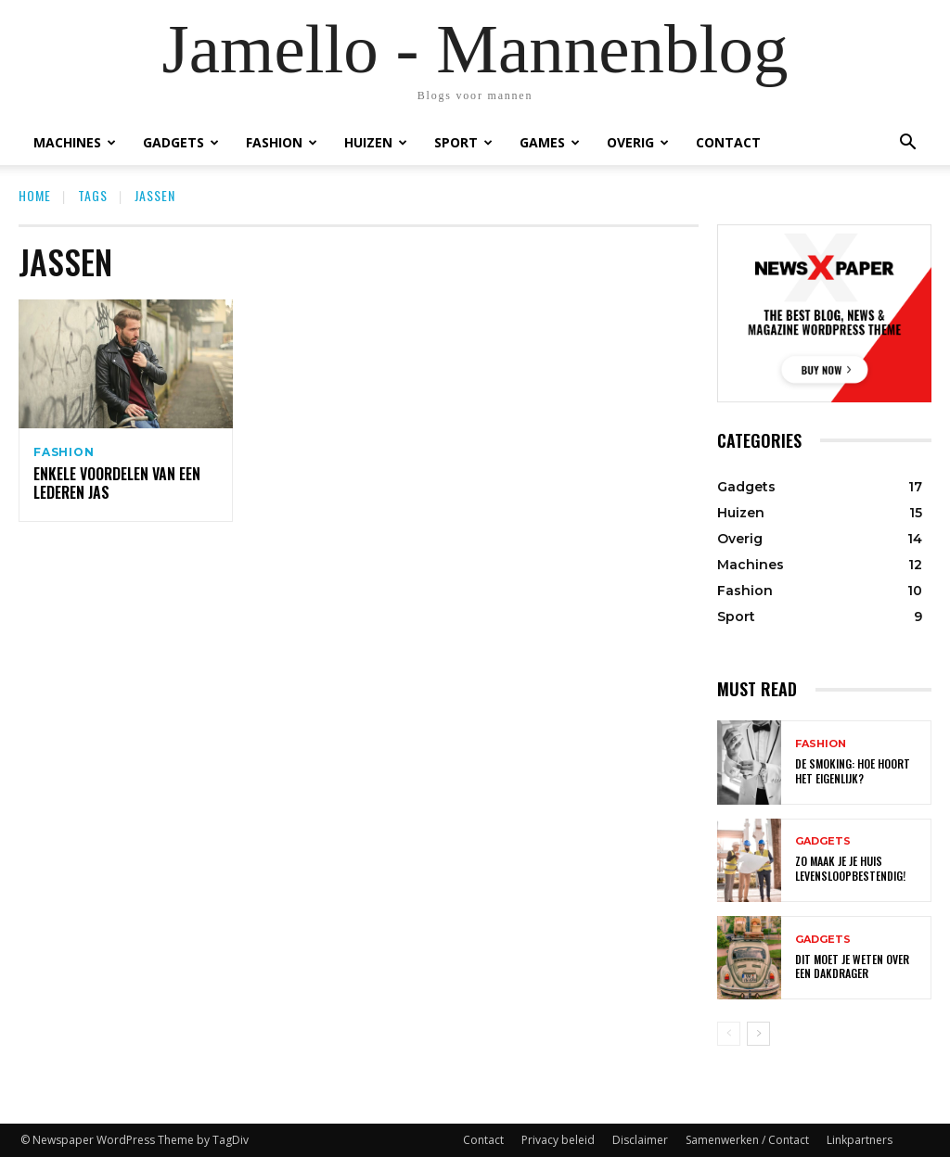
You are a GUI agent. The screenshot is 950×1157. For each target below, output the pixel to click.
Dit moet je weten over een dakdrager (852, 966)
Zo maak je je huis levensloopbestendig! (850, 868)
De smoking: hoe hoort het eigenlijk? (852, 771)
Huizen (375, 142)
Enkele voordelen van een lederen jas (116, 486)
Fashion (281, 142)
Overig (638, 142)
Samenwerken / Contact (747, 1140)
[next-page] (758, 1034)
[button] (907, 142)
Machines (74, 142)
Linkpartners (859, 1140)
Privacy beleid (558, 1140)
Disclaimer (640, 1140)
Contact (728, 142)
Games (550, 142)
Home (35, 195)
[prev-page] (728, 1034)
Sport (463, 142)
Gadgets (181, 142)
